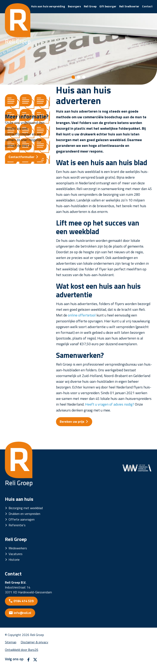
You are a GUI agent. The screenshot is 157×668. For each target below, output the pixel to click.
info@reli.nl (22, 612)
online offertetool (82, 315)
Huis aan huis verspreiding (48, 6)
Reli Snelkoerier (129, 6)
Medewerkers (18, 548)
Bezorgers (74, 6)
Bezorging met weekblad (26, 507)
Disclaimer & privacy (34, 642)
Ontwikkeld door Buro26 (21, 649)
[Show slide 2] (78, 77)
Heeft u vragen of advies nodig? (109, 404)
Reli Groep (90, 6)
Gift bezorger (107, 6)
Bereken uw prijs (72, 421)
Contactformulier (21, 156)
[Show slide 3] (83, 77)
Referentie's (17, 525)
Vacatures (15, 553)
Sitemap (10, 642)
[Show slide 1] (73, 77)
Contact (147, 6)
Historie (14, 559)
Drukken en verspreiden (24, 513)
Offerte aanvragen (22, 519)
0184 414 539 (23, 600)
